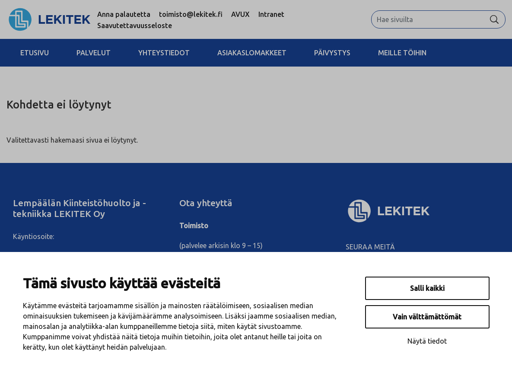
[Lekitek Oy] (422, 211)
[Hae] (494, 19)
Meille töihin (402, 53)
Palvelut (93, 53)
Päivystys (332, 53)
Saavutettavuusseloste (134, 25)
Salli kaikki (427, 288)
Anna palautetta (123, 14)
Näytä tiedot (427, 341)
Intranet (271, 14)
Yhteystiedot (164, 53)
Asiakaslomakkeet (251, 53)
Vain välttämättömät (427, 317)
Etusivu (34, 53)
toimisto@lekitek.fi (191, 14)
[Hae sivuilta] (427, 19)
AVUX (240, 14)
